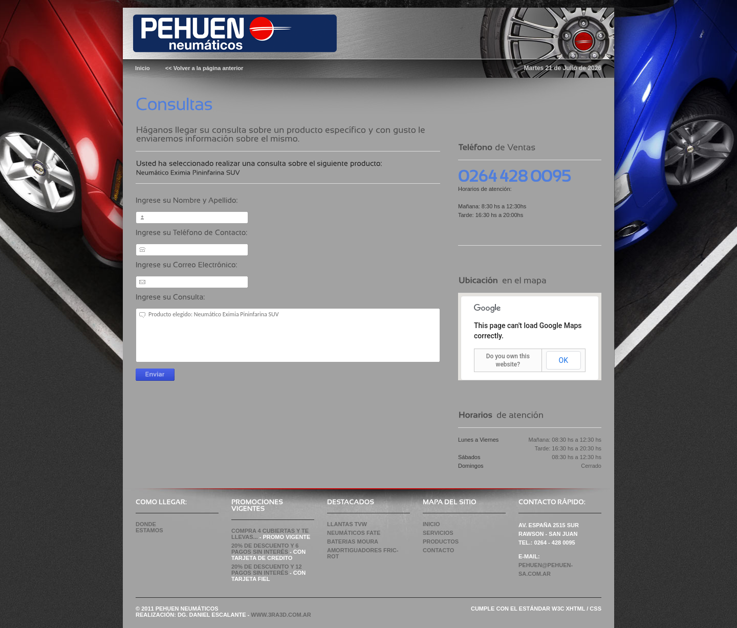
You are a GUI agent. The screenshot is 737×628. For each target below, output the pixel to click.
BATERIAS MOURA (352, 541)
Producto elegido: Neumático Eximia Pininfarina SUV (288, 335)
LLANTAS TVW (347, 524)
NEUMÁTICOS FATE (353, 533)
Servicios (438, 533)
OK (563, 360)
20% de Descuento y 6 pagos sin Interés (264, 549)
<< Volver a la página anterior (204, 68)
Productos (441, 541)
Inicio (431, 524)
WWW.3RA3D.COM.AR (281, 615)
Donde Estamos (149, 527)
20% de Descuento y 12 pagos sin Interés (266, 570)
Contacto (438, 550)
